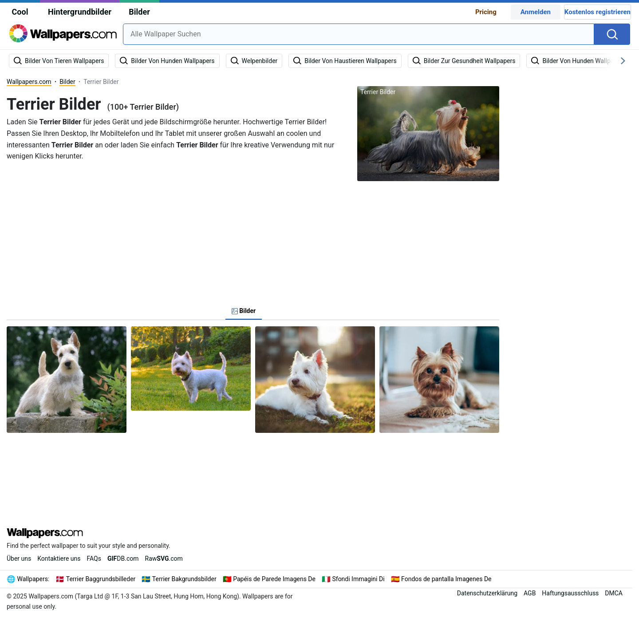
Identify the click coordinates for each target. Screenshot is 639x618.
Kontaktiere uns (58, 558)
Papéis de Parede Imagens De (274, 578)
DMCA (614, 593)
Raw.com (164, 558)
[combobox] (358, 34)
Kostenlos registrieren (597, 12)
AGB (530, 593)
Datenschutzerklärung (487, 593)
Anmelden (536, 12)
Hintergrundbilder (79, 11)
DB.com (123, 558)
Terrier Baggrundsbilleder (101, 578)
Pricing (486, 12)
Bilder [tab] (244, 310)
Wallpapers (32, 578)
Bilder (139, 11)
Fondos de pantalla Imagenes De (446, 578)
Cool (20, 11)
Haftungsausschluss (570, 593)
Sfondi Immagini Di (358, 578)
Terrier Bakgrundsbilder (184, 578)
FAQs (94, 558)
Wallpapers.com (29, 81)
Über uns (19, 558)
